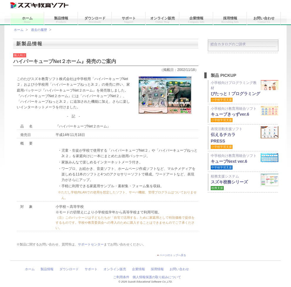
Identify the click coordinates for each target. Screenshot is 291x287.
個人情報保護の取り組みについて (157, 277)
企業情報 (196, 19)
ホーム (27, 19)
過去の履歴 (39, 29)
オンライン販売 (162, 19)
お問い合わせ (264, 19)
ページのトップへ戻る (173, 255)
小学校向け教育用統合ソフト (244, 114)
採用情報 (230, 19)
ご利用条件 (121, 277)
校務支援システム (244, 182)
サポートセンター (91, 244)
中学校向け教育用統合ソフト (244, 161)
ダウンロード (95, 19)
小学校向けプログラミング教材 (244, 91)
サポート (129, 19)
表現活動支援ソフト (244, 137)
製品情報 (61, 19)
